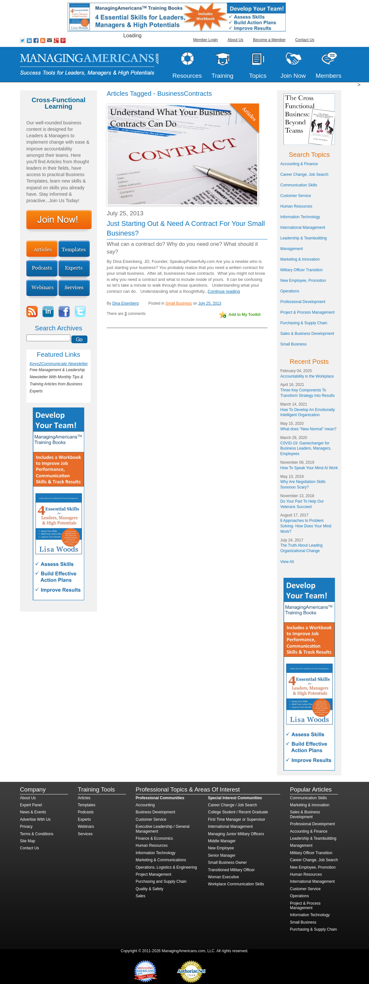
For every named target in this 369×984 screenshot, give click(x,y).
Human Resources (296, 206)
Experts (84, 819)
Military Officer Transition (301, 270)
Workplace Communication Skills (236, 884)
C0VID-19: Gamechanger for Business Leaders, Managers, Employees (305, 448)
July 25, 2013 (209, 303)
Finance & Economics (154, 838)
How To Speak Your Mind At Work (309, 468)
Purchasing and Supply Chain (161, 881)
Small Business (179, 303)
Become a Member (269, 40)
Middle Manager (222, 841)
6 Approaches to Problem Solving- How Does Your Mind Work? (305, 526)
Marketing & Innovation (300, 259)
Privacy (26, 826)
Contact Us (304, 40)
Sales (140, 896)
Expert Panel (31, 805)
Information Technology (300, 217)
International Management (302, 227)
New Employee (221, 848)
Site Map (27, 841)
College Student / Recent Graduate (238, 812)
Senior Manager (221, 855)
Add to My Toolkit (245, 314)
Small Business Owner (227, 862)
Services (85, 834)
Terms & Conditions (36, 834)
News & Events (33, 812)
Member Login (205, 40)
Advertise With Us (35, 819)
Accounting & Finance (299, 164)
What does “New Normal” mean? (308, 429)
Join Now (293, 75)
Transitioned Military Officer (231, 870)
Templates (86, 805)
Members (328, 75)
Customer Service (295, 195)
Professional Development (302, 302)
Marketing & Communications (161, 860)
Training (223, 75)
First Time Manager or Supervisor (236, 819)
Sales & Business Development (307, 333)
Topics (257, 75)
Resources (187, 75)
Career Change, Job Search (304, 174)
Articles (84, 798)
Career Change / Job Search (232, 805)
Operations (289, 291)
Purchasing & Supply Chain (303, 323)
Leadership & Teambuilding (303, 238)
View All (287, 561)
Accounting (145, 805)
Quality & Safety (149, 889)
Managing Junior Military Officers (236, 834)
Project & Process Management (307, 312)
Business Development (155, 812)
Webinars (86, 826)
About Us (235, 40)
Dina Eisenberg (125, 303)
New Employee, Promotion (303, 280)
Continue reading (224, 291)
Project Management (153, 874)
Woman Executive (223, 877)
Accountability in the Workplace (307, 376)
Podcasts (86, 812)
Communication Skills (298, 185)
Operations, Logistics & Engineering (166, 867)
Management (291, 248)
